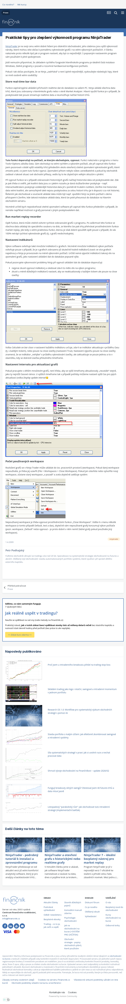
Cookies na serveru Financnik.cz (54, 979)
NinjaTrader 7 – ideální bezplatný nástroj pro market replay (100, 858)
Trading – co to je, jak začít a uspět (52, 926)
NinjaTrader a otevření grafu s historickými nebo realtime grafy (63, 858)
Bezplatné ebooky (52, 919)
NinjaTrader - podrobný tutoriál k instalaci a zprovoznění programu (21, 858)
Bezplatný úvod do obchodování (114, 909)
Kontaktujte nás (57, 992)
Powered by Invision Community (63, 996)
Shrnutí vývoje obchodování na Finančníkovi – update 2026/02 (78, 770)
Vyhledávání (90, 916)
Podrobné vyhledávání (49, 909)
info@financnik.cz (11, 918)
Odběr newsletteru (52, 914)
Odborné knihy (113, 925)
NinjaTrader (11, 46)
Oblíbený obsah (92, 911)
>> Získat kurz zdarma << (20, 634)
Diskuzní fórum (92, 902)
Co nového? (8, 4)
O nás (108, 902)
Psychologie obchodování (70, 919)
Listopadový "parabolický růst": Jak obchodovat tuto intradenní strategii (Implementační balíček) (79, 808)
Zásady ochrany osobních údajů (18, 979)
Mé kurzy (22, 4)
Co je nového (91, 907)
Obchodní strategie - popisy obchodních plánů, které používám (73, 944)
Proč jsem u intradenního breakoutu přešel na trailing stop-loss (79, 664)
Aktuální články (51, 902)
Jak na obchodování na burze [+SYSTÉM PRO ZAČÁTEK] (71, 930)
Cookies (72, 992)
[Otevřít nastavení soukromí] (4, 999)
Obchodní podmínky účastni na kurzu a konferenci (36, 983)
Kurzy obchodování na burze (113, 917)
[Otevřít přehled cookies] (8, 999)
